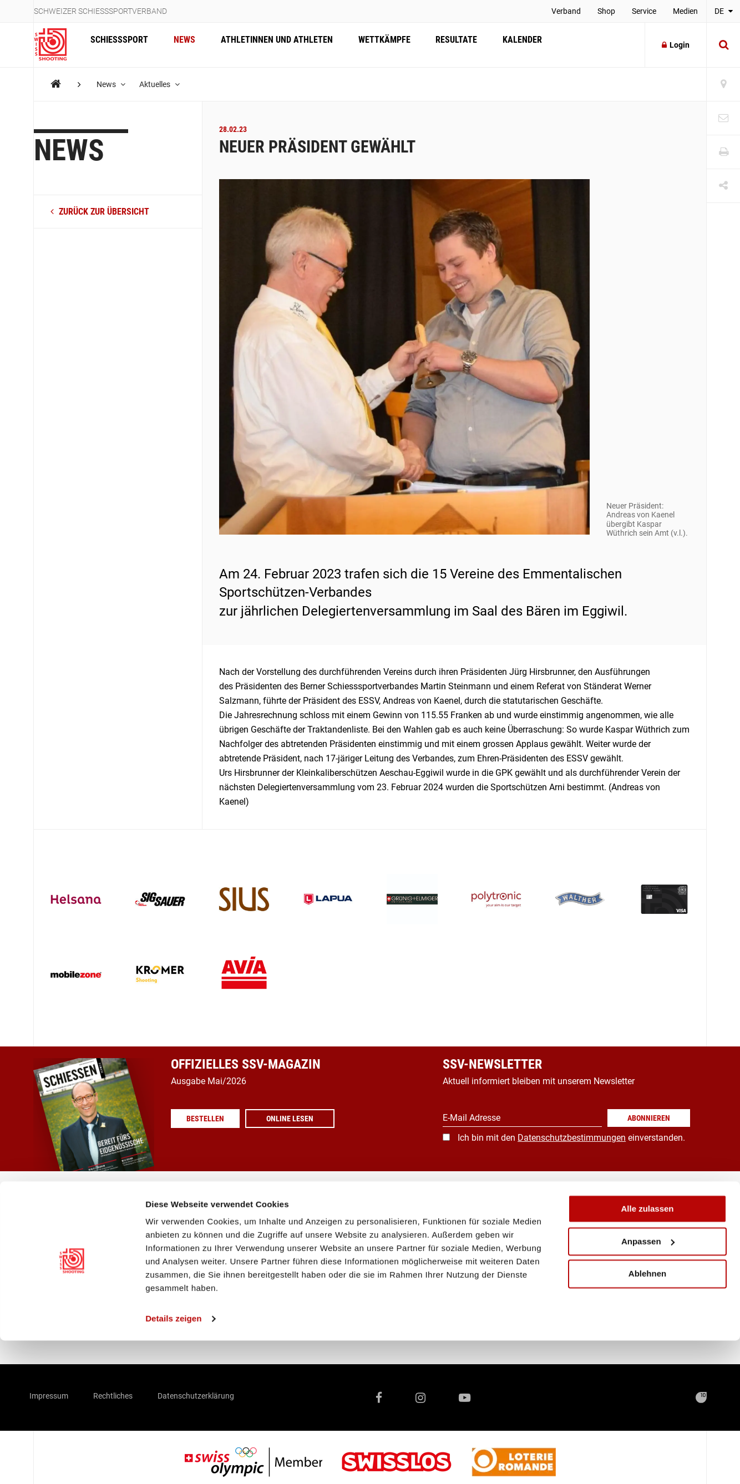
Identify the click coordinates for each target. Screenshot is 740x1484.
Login (676, 44)
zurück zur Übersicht (99, 211)
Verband (566, 11)
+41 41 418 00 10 (665, 1280)
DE (723, 11)
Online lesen (298, 1118)
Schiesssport (117, 44)
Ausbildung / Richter (73, 1246)
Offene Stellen (173, 1310)
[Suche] (723, 45)
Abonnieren (648, 1118)
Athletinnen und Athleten (268, 44)
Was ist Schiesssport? (76, 1267)
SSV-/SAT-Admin (290, 1288)
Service (644, 11)
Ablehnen (647, 1417)
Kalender (504, 44)
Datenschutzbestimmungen (572, 1137)
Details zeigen (173, 1462)
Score (269, 1310)
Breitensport (56, 1224)
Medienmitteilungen (297, 1246)
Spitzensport (58, 1203)
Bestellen (210, 1118)
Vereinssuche (284, 1203)
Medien (685, 11)
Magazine (277, 1224)
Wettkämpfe (373, 44)
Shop (606, 11)
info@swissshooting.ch (535, 1280)
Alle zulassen (647, 1352)
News (179, 44)
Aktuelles (163, 84)
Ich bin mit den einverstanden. (571, 1137)
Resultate (442, 44)
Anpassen (648, 1385)
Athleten (161, 1224)
